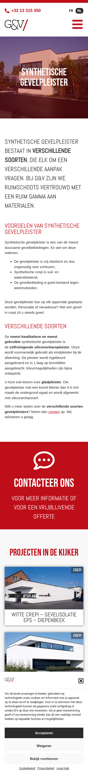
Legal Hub (62, 768)
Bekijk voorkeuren (44, 759)
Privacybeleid (46, 768)
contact (54, 412)
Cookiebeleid (27, 768)
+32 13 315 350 (26, 10)
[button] (81, 680)
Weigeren (44, 746)
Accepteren (44, 733)
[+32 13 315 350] (7, 10)
